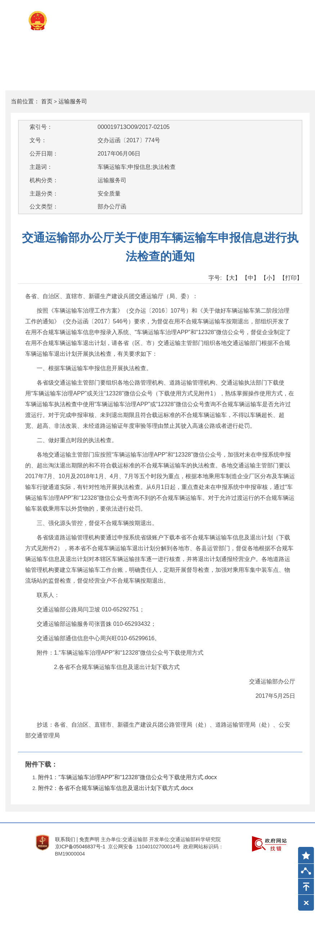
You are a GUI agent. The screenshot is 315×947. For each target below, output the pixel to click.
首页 (47, 101)
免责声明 (89, 839)
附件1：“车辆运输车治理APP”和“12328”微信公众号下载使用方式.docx (127, 777)
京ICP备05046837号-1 (80, 846)
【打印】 (290, 278)
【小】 (269, 278)
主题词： (41, 167)
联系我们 (65, 839)
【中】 (250, 278)
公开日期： (44, 154)
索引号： (41, 127)
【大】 (231, 278)
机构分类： (44, 180)
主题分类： (44, 193)
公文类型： (44, 206)
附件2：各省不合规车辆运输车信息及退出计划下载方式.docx (115, 788)
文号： (38, 140)
